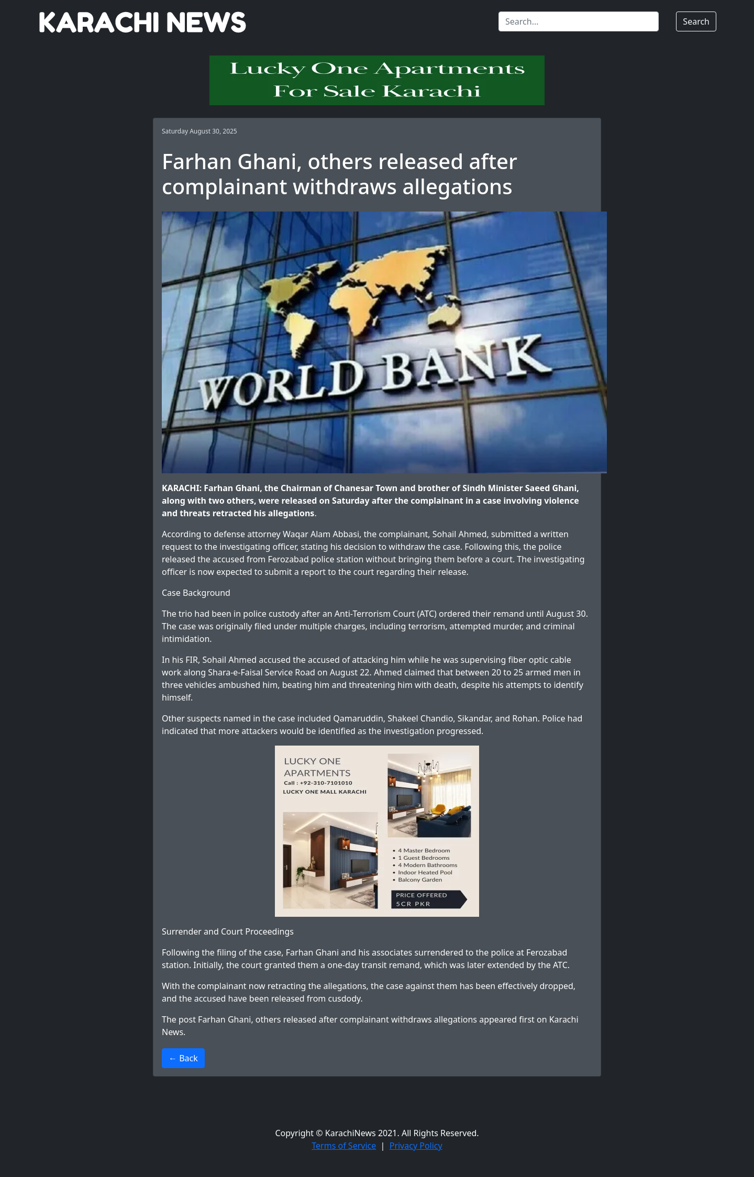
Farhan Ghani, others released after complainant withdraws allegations (337, 1019)
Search (696, 21)
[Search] (578, 21)
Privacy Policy (416, 1145)
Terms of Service (344, 1145)
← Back (183, 1058)
